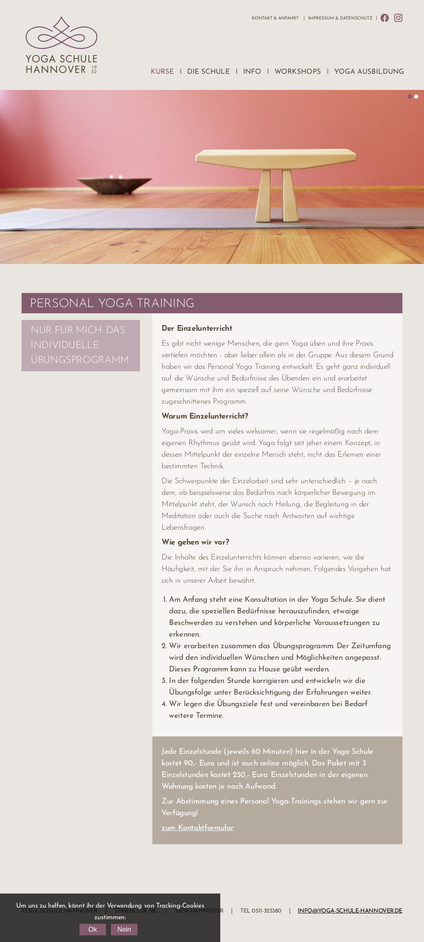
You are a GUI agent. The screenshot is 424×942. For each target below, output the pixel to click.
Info (252, 71)
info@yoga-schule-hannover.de (350, 911)
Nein (124, 929)
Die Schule (208, 71)
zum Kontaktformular (197, 828)
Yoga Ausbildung (369, 71)
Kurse (162, 71)
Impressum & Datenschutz (340, 18)
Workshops (298, 71)
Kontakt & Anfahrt (275, 18)
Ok (92, 929)
